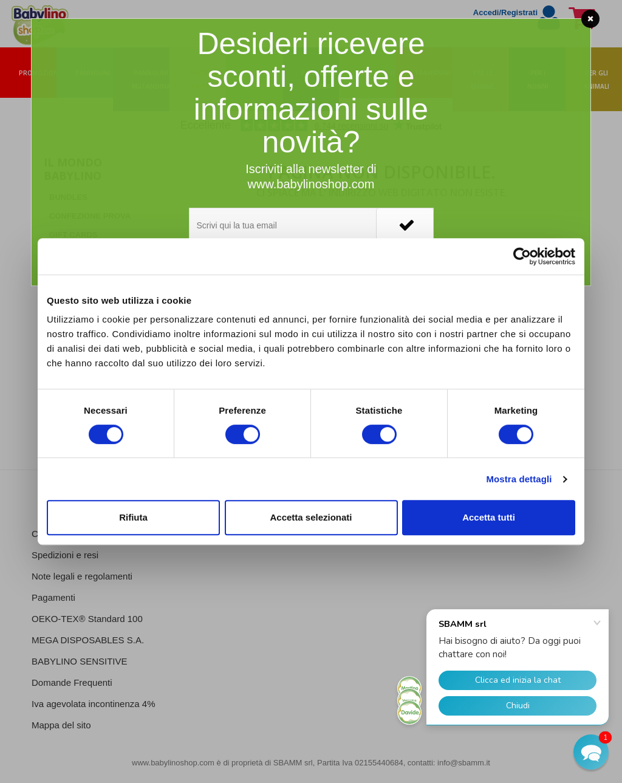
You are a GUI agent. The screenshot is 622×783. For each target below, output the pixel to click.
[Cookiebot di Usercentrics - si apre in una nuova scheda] (522, 256)
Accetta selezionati (311, 517)
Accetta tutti (488, 517)
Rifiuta (133, 517)
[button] (591, 752)
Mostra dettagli (519, 479)
